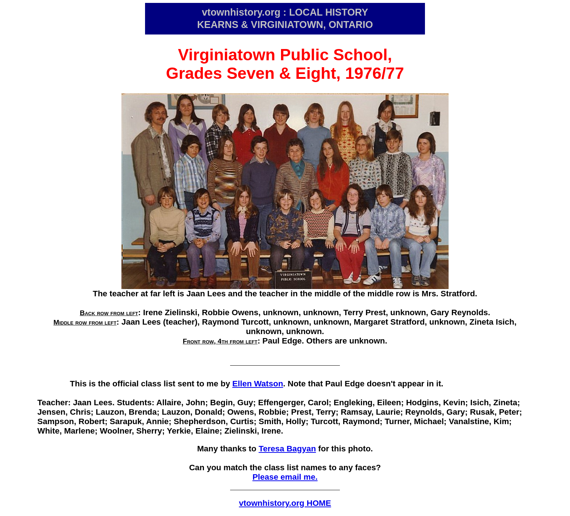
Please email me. (284, 477)
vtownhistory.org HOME (285, 503)
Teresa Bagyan (287, 448)
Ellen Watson (257, 383)
